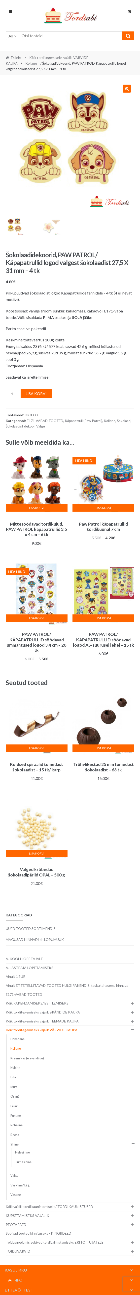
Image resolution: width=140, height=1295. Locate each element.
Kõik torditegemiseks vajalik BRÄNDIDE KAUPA (43, 1012)
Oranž (14, 1096)
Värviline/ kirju (20, 1185)
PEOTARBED (16, 1224)
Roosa (14, 1135)
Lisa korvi (36, 393)
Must (13, 1087)
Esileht (16, 57)
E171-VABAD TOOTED (45, 421)
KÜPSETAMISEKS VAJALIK (27, 1215)
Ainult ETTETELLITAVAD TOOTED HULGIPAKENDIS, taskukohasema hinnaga (67, 985)
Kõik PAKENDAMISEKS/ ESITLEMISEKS (37, 1003)
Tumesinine (23, 1162)
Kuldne (15, 1068)
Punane (15, 1116)
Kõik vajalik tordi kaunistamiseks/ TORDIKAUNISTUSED (49, 1206)
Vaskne (15, 1195)
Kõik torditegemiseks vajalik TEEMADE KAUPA (42, 1021)
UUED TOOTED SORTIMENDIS (31, 928)
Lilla (13, 1077)
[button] (127, 89)
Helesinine (22, 1152)
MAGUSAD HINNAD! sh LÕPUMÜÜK (35, 939)
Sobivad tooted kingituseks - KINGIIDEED (38, 1233)
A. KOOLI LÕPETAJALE (24, 959)
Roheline (16, 1125)
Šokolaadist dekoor (20, 426)
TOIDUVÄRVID (18, 1251)
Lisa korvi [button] (36, 508)
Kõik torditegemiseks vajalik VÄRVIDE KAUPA (41, 1030)
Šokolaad (124, 421)
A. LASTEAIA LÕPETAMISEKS (29, 968)
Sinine (14, 1144)
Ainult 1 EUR (15, 976)
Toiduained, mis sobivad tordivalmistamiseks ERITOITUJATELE (55, 1242)
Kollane (31, 63)
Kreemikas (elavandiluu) (27, 1058)
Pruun (14, 1106)
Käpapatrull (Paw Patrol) (83, 421)
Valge (40, 426)
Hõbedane (17, 1039)
